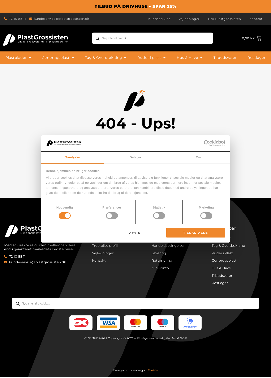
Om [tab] (198, 157)
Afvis (135, 232)
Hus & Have (190, 58)
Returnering (161, 261)
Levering (158, 254)
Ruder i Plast (222, 254)
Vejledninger (189, 19)
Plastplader (18, 58)
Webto (153, 371)
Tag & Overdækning (105, 58)
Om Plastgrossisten (224, 19)
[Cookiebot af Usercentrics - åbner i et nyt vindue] (207, 143)
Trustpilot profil (105, 246)
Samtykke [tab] (72, 157)
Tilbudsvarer (225, 58)
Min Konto (160, 269)
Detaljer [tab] (135, 157)
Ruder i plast (151, 58)
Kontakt (256, 19)
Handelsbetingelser (168, 246)
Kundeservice (159, 19)
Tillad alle (195, 232)
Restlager (257, 58)
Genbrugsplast (58, 58)
